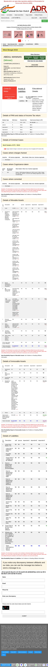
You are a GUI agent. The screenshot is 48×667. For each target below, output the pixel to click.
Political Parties (38, 15)
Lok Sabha (9, 15)
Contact (30, 652)
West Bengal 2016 (12, 44)
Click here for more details (35, 61)
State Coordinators (22, 652)
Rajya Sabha (29, 15)
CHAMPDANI (29, 44)
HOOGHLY (21, 44)
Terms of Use (37, 652)
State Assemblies (19, 15)
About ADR (34, 17)
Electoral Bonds (5, 17)
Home (2, 15)
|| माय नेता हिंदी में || (16, 17)
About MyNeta (43, 17)
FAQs (3, 654)
